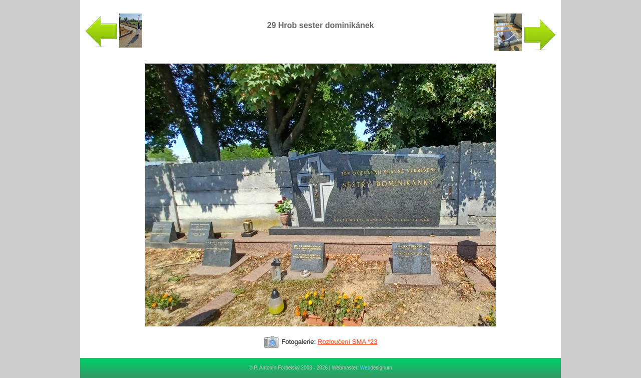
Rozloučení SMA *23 (347, 341)
